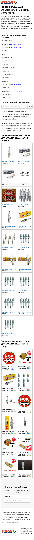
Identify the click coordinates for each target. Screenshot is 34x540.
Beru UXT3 (5, 47)
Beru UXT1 (5, 44)
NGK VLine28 (6, 98)
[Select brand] (17, 496)
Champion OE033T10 (8, 64)
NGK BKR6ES (6, 91)
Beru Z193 (5, 51)
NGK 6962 (5, 84)
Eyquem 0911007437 (8, 71)
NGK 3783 (5, 81)
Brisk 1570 (5, 54)
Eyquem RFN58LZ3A (8, 78)
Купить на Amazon (15, 44)
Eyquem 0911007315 (8, 68)
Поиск (30, 106)
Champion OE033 (7, 61)
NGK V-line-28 (6, 94)
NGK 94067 (5, 88)
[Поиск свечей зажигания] (14, 106)
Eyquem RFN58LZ (7, 74)
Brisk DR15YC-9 (7, 57)
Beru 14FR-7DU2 (7, 41)
